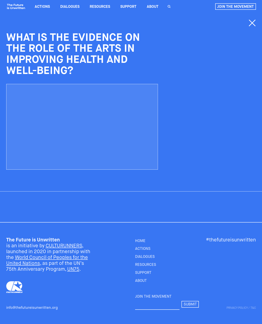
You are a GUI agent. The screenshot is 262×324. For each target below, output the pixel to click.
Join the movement (235, 6)
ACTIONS (42, 6)
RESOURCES (100, 6)
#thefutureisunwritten (231, 240)
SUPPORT (128, 6)
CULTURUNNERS (64, 245)
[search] (168, 6)
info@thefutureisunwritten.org (32, 307)
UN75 (73, 269)
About (152, 6)
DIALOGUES (70, 6)
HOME (140, 241)
